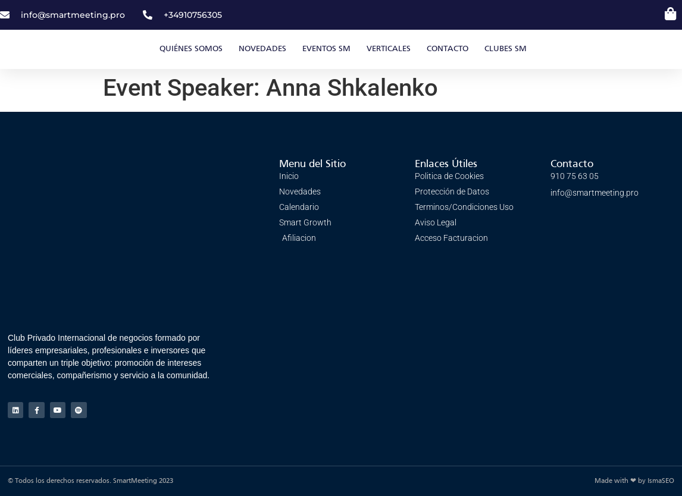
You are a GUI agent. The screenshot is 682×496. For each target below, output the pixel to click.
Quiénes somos (191, 49)
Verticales (389, 49)
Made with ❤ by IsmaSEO (634, 481)
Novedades (262, 49)
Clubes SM (505, 49)
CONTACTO (447, 49)
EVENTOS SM (326, 49)
